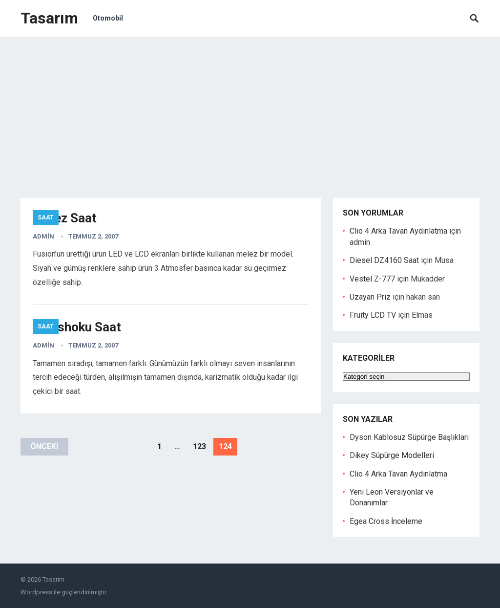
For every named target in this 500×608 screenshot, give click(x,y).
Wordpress (36, 592)
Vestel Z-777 (372, 278)
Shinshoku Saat (77, 327)
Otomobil (108, 18)
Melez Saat (65, 218)
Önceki (44, 446)
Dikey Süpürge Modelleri (392, 455)
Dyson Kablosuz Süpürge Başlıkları (409, 437)
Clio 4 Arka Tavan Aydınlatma (398, 231)
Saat (46, 217)
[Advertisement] (250, 110)
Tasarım (49, 18)
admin (43, 236)
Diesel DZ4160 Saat (384, 260)
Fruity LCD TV (373, 315)
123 (199, 446)
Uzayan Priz (370, 297)
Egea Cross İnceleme (386, 521)
